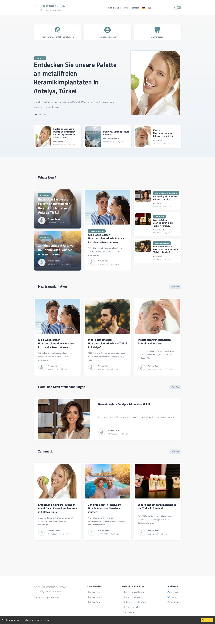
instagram (173, 602)
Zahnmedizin (40, 58)
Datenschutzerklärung (133, 592)
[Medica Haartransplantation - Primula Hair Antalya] (143, 136)
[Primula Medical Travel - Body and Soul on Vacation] (58, 8)
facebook (173, 592)
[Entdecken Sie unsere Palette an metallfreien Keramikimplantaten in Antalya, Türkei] (155, 83)
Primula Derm (94, 602)
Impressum (128, 612)
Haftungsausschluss (132, 607)
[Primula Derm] (103, 432)
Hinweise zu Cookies (132, 597)
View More (175, 286)
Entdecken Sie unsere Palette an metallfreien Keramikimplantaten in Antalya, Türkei (75, 77)
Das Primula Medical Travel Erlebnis (116, 133)
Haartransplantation (97, 231)
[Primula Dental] (43, 220)
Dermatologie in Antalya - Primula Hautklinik (165, 198)
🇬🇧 (149, 7)
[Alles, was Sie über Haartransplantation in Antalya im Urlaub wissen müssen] (107, 207)
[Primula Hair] (93, 262)
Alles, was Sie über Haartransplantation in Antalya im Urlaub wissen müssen (106, 238)
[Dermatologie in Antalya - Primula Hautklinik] (143, 199)
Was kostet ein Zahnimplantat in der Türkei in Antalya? (163, 223)
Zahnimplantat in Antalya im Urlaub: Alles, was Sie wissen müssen (55, 250)
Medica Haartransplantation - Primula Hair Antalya (163, 133)
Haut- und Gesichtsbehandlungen (167, 193)
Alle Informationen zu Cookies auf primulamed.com (25, 620)
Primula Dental (95, 597)
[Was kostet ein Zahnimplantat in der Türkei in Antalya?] (143, 224)
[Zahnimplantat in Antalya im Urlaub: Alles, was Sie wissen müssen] (107, 481)
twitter (172, 597)
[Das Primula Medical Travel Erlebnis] (93, 136)
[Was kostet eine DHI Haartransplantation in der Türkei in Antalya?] (143, 251)
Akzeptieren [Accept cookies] (207, 620)
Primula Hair (94, 592)
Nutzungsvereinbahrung (134, 602)
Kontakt (135, 7)
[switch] (177, 7)
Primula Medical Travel (117, 7)
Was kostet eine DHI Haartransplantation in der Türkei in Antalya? (166, 249)
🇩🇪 (143, 7)
